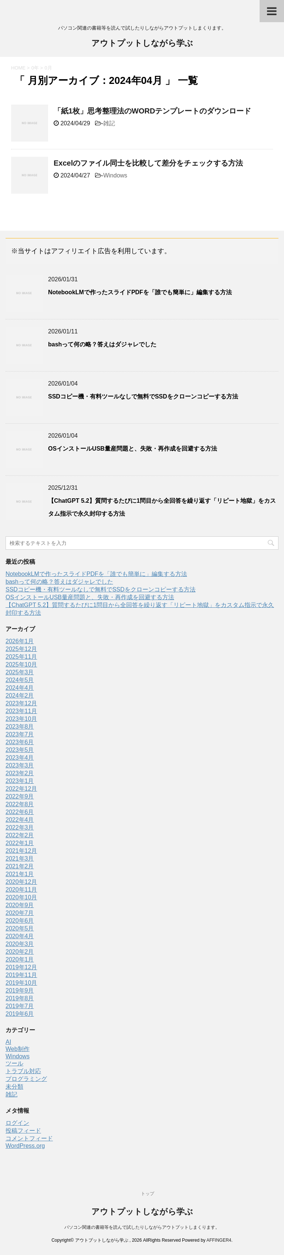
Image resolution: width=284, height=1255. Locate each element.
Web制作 (18, 1049)
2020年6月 (20, 920)
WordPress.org (25, 1146)
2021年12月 (21, 851)
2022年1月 (20, 843)
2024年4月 (20, 688)
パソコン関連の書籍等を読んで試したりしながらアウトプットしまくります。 (142, 1227)
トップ (147, 1193)
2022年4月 (20, 820)
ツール (14, 1063)
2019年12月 (21, 967)
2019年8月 (20, 998)
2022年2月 (20, 835)
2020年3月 (20, 944)
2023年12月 (21, 703)
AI (8, 1042)
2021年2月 (20, 866)
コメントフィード (29, 1138)
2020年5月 (20, 928)
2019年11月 (21, 975)
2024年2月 (20, 695)
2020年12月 (21, 882)
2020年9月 (20, 905)
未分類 (14, 1086)
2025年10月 (21, 664)
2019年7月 (20, 1006)
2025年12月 (21, 649)
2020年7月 (20, 913)
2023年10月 (21, 719)
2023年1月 (20, 781)
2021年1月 (20, 874)
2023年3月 (20, 765)
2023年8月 (20, 726)
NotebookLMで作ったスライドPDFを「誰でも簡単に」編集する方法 (140, 292)
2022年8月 (20, 804)
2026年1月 (20, 641)
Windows (115, 175)
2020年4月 (20, 936)
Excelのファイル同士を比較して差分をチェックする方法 (148, 163)
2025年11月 (21, 657)
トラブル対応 (23, 1071)
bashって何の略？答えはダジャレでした (102, 344)
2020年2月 (20, 952)
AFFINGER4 (218, 1240)
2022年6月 (20, 812)
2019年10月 (21, 983)
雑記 (109, 123)
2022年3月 (20, 827)
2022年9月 (20, 796)
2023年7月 (20, 734)
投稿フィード (23, 1130)
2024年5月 (20, 680)
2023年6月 (20, 742)
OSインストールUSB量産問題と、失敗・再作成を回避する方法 (132, 448)
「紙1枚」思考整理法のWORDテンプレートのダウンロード (152, 111)
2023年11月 (21, 711)
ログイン (17, 1123)
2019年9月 (20, 990)
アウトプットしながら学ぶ (142, 44)
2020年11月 (21, 889)
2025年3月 (20, 672)
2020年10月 (21, 897)
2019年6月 (20, 1014)
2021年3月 (20, 858)
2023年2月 (20, 773)
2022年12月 (21, 789)
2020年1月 (20, 959)
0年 (35, 68)
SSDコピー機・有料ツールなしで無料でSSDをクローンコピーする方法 (143, 396)
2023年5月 (20, 750)
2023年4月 (20, 757)
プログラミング (26, 1079)
